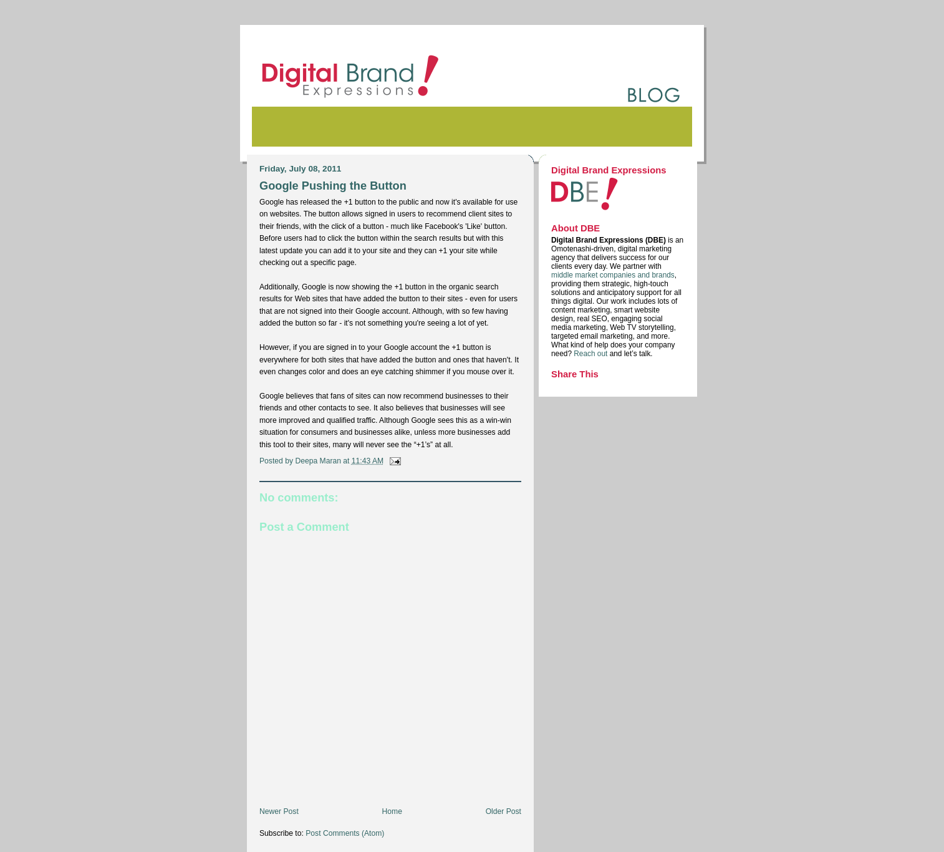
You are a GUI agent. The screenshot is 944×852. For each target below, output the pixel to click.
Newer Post (279, 811)
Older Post (503, 811)
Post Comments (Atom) (345, 833)
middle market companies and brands (613, 275)
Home (392, 811)
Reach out (591, 353)
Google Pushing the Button (333, 185)
